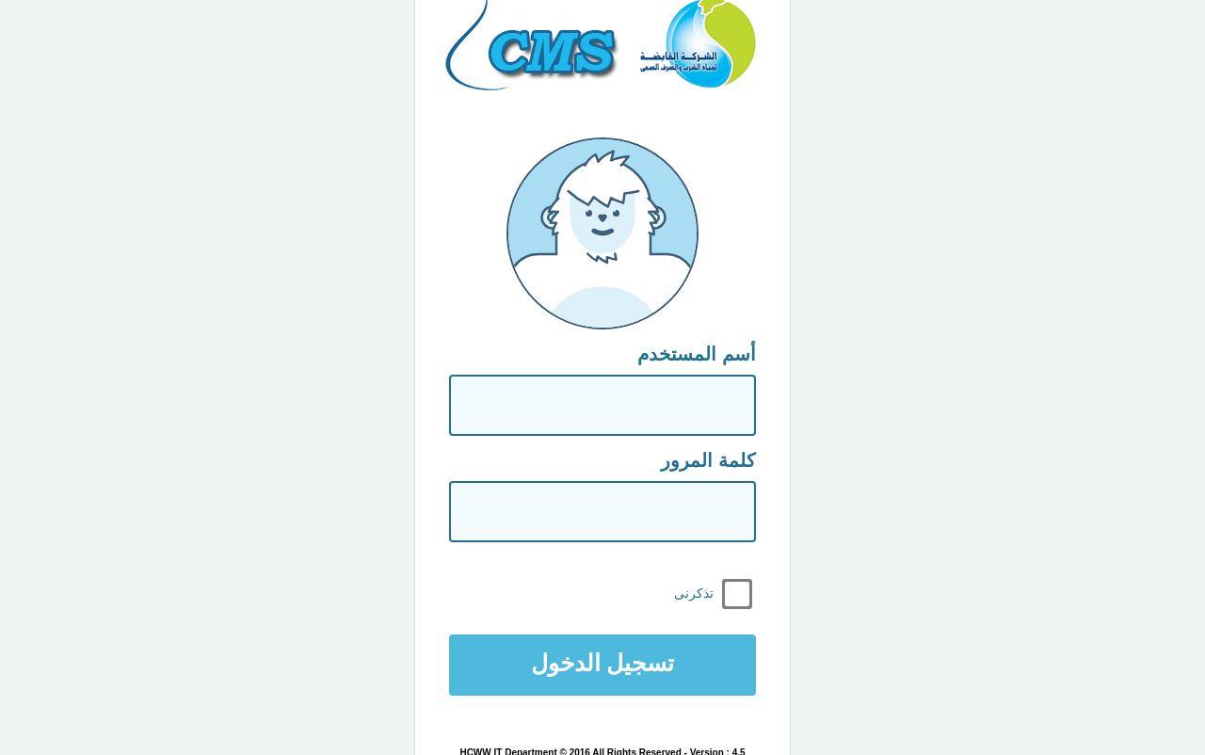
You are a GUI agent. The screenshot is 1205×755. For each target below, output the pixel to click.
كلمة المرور (708, 460)
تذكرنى (694, 593)
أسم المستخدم (696, 354)
